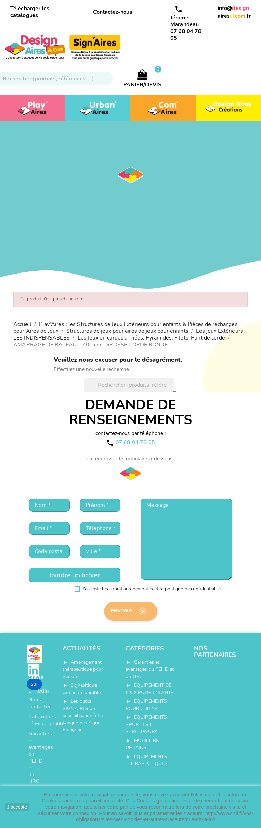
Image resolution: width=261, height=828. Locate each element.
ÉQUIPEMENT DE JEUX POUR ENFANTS (150, 689)
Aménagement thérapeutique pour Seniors (83, 669)
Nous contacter (35, 703)
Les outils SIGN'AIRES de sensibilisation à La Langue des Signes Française (83, 715)
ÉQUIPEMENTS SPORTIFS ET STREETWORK (146, 724)
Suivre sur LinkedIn (35, 684)
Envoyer (129, 611)
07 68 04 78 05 (186, 35)
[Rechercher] (129, 385)
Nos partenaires (215, 651)
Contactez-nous (112, 12)
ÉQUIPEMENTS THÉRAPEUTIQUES (147, 760)
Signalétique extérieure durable (82, 689)
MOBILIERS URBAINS (142, 744)
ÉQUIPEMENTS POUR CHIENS (146, 705)
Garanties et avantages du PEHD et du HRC (35, 757)
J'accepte (17, 807)
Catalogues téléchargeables (35, 720)
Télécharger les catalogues (29, 12)
